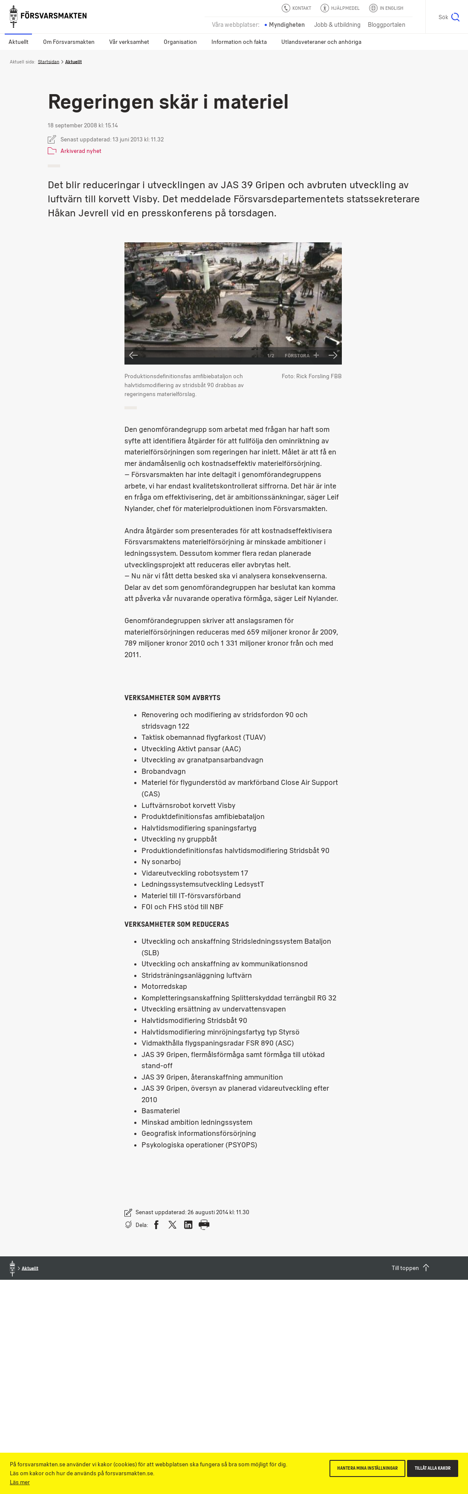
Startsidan (48, 61)
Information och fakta (239, 41)
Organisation (180, 41)
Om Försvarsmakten (69, 41)
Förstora (302, 355)
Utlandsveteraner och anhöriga (321, 41)
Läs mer (20, 1482)
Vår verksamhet (129, 41)
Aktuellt (19, 41)
